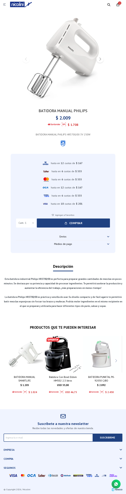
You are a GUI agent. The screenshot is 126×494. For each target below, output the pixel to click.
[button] (100, 59)
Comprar (75, 223)
